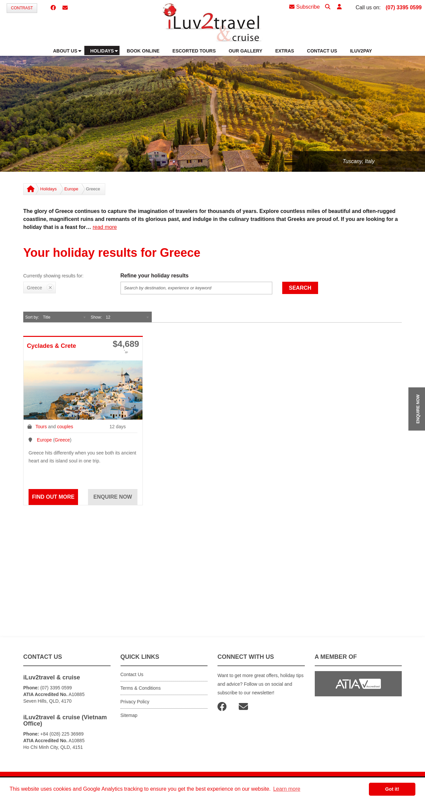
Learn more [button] (286, 789)
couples (65, 426)
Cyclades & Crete (51, 346)
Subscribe (304, 7)
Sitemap (129, 715)
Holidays (48, 188)
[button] (339, 7)
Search (300, 288)
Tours (41, 426)
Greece (62, 440)
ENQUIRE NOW (418, 408)
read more (105, 227)
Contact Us (132, 674)
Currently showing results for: (53, 275)
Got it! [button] (392, 789)
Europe (71, 188)
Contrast (22, 8)
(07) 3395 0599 (403, 7)
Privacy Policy (135, 701)
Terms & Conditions (141, 688)
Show (96, 317)
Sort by (31, 317)
